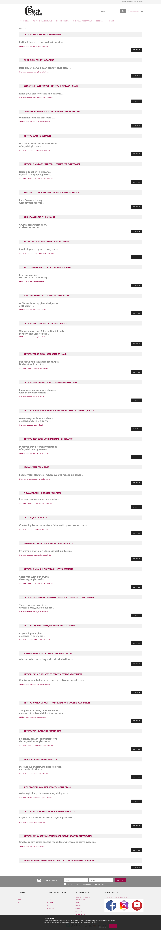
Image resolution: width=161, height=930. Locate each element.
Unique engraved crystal (42, 21)
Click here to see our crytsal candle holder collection (35, 122)
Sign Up (49, 901)
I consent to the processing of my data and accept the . (85, 885)
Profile (129, 1)
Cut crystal (24, 21)
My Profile (50, 903)
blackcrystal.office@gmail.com (117, 898)
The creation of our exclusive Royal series (46, 242)
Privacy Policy (80, 901)
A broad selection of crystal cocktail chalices (48, 654)
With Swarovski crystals (82, 21)
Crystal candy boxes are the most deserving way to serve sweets (58, 837)
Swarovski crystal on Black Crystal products (48, 544)
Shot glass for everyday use (39, 60)
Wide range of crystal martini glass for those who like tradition (59, 861)
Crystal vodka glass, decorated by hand (45, 354)
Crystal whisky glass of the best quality (45, 324)
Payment (78, 903)
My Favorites (51, 909)
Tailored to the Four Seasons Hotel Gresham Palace (51, 193)
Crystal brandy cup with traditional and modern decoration (57, 704)
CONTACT (78, 909)
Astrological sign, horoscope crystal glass (47, 788)
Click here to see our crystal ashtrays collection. (33, 46)
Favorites (139, 1)
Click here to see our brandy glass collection (32, 718)
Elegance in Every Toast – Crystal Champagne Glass (51, 86)
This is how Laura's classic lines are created (47, 268)
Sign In (49, 898)
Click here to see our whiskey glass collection (33, 337)
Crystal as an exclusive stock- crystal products (49, 813)
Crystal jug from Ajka (35, 518)
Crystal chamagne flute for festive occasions (48, 570)
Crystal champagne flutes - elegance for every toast (52, 164)
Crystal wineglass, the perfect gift (42, 732)
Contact (110, 21)
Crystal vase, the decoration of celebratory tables (51, 383)
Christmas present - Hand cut (39, 217)
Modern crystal (62, 21)
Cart (48, 906)
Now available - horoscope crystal (42, 494)
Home (19, 898)
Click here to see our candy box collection (32, 847)
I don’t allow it (103, 927)
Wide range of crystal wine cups (41, 760)
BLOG (19, 901)
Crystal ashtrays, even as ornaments (43, 34)
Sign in (119, 1)
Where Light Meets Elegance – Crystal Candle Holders (52, 112)
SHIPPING (78, 906)
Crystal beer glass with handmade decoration (48, 439)
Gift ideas (99, 21)
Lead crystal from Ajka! (36, 468)
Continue (136, 50)
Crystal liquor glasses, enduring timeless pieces (49, 626)
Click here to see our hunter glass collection (32, 309)
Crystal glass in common (37, 136)
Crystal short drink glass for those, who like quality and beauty (59, 598)
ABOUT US (79, 912)
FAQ (19, 903)
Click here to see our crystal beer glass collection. (34, 454)
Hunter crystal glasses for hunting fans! (46, 296)
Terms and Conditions (83, 898)
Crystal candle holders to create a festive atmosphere (53, 675)
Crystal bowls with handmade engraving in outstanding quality (59, 411)
